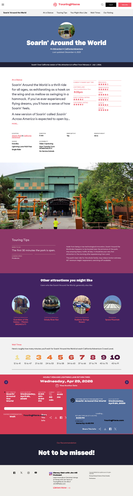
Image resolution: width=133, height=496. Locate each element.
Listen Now (62, 488)
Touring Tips (62, 12)
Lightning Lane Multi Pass (22, 147)
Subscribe (125, 5)
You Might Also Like (78, 12)
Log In (111, 5)
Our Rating (108, 12)
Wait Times (95, 12)
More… (15, 124)
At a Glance (48, 12)
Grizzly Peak (16, 136)
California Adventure (73, 49)
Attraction (57, 49)
